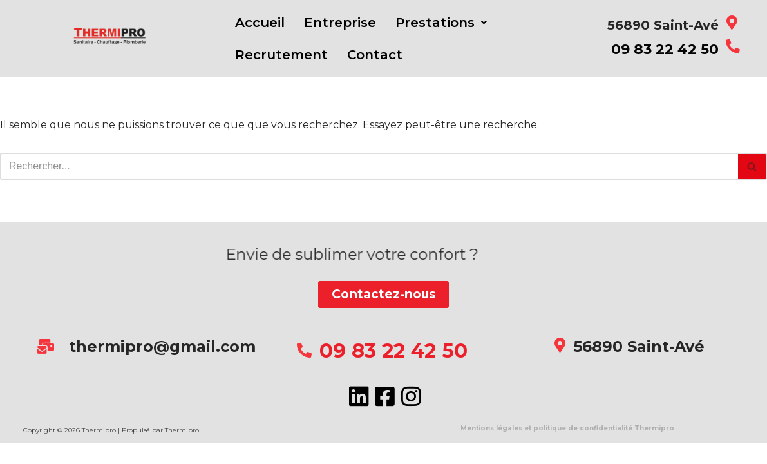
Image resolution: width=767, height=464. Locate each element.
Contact (374, 55)
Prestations (441, 22)
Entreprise (340, 22)
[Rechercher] (369, 166)
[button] (441, 22)
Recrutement (281, 55)
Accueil (260, 22)
